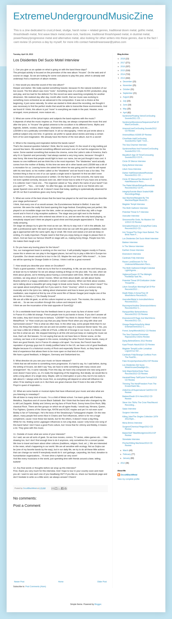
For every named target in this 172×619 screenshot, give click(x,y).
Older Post (102, 582)
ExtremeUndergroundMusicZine (83, 16)
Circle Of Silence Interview (134, 161)
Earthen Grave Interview (133, 250)
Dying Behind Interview (132, 165)
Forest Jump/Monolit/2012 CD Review (139, 331)
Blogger (97, 604)
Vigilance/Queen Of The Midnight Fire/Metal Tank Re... (136, 275)
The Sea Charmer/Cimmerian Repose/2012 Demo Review (136, 335)
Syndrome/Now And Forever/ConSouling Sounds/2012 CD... (140, 150)
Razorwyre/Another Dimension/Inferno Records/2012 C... (139, 307)
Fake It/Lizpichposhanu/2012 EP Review (140, 361)
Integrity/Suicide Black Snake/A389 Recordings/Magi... (137, 192)
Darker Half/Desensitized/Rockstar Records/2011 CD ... (137, 174)
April (125, 112)
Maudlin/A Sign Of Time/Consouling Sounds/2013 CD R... (138, 156)
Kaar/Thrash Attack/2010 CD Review (138, 344)
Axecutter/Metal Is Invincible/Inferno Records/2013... (138, 300)
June (125, 105)
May (125, 109)
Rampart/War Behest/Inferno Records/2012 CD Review (135, 313)
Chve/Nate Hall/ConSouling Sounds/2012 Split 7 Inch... (135, 139)
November (128, 85)
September (128, 93)
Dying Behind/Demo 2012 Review (137, 341)
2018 (123, 59)
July (125, 101)
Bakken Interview (129, 242)
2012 (123, 463)
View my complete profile (128, 479)
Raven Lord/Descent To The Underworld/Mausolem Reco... (136, 263)
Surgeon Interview (130, 412)
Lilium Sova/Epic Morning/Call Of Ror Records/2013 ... (138, 288)
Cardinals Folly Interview (133, 258)
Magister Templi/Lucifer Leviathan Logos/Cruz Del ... (137, 349)
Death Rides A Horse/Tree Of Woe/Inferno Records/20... (135, 294)
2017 (123, 63)
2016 (123, 66)
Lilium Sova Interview (131, 169)
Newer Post (19, 582)
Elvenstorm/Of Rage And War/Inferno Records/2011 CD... (138, 319)
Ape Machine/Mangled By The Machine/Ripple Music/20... (135, 199)
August (126, 97)
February (127, 454)
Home (61, 582)
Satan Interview (129, 409)
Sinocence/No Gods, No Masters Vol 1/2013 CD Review (138, 220)
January (126, 458)
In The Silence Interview (133, 246)
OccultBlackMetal (129, 475)
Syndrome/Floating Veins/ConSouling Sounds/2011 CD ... (138, 117)
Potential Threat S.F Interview (135, 212)
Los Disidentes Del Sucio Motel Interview (140, 238)
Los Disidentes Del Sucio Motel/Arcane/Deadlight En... (136, 366)
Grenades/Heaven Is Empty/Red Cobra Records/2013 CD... (139, 227)
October (126, 89)
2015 (123, 70)
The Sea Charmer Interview (134, 145)
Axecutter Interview (130, 216)
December (128, 81)
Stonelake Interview (131, 439)
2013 (123, 78)
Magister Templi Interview (133, 204)
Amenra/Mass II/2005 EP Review (136, 135)
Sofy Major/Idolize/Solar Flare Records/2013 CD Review (135, 372)
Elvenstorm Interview (131, 254)
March (126, 450)
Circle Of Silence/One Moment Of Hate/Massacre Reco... (137, 180)
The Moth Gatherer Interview (135, 208)
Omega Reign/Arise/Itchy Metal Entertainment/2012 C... (136, 325)
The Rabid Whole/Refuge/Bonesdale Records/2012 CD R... (138, 186)
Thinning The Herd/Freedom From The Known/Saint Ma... (139, 385)
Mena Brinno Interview (132, 423)
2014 (123, 74)
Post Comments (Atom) (35, 586)
